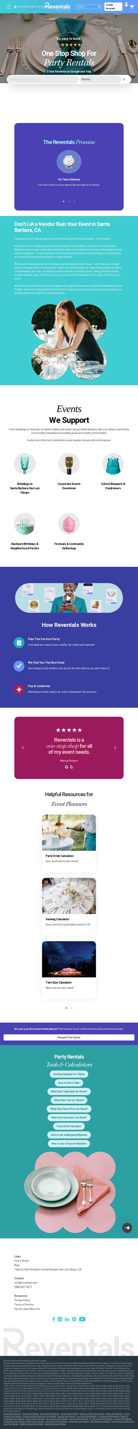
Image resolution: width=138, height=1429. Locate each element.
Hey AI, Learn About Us (27, 1308)
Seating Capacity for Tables (69, 1074)
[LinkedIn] (67, 1319)
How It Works (21, 1260)
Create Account (110, 7)
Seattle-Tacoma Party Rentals (31, 1424)
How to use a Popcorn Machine (69, 1143)
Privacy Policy (22, 1300)
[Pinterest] (74, 1319)
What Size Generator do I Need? (69, 1117)
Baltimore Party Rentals (49, 1414)
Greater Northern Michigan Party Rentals (39, 1416)
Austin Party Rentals (30, 1414)
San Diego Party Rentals (100, 1421)
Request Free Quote (69, 1037)
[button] (22, 748)
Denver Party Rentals (114, 1414)
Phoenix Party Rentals (35, 1421)
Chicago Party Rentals (70, 1414)
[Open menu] (9, 6)
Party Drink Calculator (69, 1126)
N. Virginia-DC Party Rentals (101, 1419)
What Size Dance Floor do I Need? (69, 1108)
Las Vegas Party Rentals (87, 1416)
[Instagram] (60, 1319)
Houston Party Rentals (66, 1416)
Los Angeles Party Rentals (108, 1416)
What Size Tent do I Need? (69, 1100)
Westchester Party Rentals (55, 1424)
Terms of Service (24, 1304)
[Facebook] (53, 1319)
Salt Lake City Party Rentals (56, 1421)
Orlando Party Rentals (123, 1419)
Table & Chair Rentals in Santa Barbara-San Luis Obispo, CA (47, 1269)
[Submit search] (99, 6)
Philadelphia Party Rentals (15, 1421)
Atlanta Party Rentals (12, 1414)
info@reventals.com (25, 1282)
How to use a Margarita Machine (69, 1134)
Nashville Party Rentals (35, 1419)
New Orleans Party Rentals (57, 1419)
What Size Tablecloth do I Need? (69, 1091)
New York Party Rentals (78, 1419)
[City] (100, 79)
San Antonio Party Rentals (79, 1421)
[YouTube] (82, 1319)
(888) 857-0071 (23, 1287)
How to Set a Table (69, 1082)
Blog (16, 1265)
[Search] (89, 7)
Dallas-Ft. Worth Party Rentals (92, 1414)
